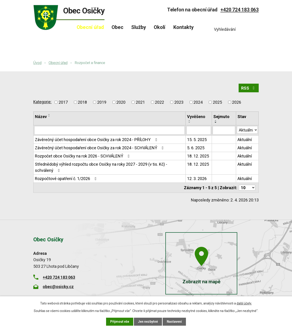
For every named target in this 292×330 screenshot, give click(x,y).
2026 (236, 102)
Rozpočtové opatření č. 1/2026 (66, 178)
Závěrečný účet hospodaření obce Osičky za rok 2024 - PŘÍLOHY (97, 139)
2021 (140, 102)
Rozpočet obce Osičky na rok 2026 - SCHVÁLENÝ (83, 156)
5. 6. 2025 (195, 147)
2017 (63, 102)
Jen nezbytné (148, 321)
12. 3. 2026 (197, 178)
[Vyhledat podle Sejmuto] (224, 130)
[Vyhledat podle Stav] (247, 130)
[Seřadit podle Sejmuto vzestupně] (215, 120)
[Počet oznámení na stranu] (247, 188)
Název (41, 116)
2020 (120, 102)
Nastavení (174, 321)
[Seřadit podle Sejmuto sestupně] (215, 122)
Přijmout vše (119, 321)
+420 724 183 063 (239, 10)
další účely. (244, 303)
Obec (117, 27)
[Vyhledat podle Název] (109, 130)
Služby (138, 27)
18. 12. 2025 (198, 156)
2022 (159, 102)
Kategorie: (42, 101)
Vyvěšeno (196, 116)
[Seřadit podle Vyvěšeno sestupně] (189, 122)
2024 (198, 102)
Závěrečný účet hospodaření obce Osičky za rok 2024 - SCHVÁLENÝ (100, 147)
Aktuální (244, 139)
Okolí (159, 27)
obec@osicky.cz (58, 286)
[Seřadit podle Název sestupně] (49, 116)
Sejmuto (221, 116)
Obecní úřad (58, 63)
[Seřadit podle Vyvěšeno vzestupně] (189, 120)
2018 (82, 102)
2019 (101, 102)
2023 (178, 102)
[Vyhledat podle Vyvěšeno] (198, 130)
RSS (248, 88)
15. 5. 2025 (197, 139)
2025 (217, 102)
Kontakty (183, 27)
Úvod (37, 63)
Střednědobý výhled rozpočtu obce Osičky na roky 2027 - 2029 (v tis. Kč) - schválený (101, 167)
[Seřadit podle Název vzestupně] (49, 114)
